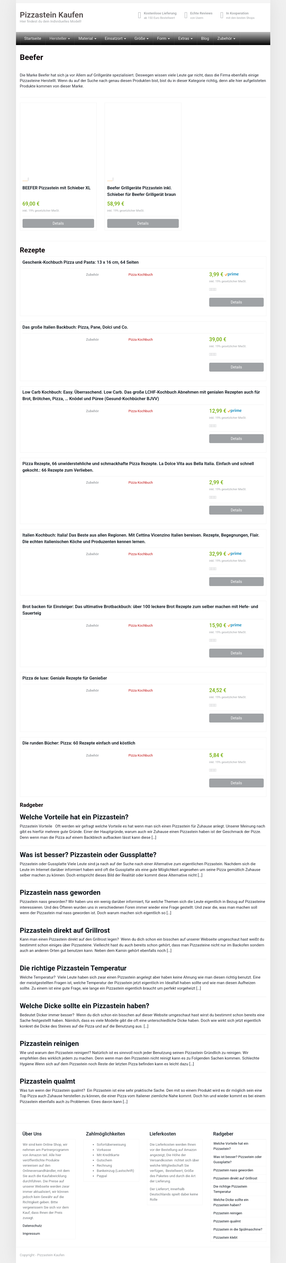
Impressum (31, 1234)
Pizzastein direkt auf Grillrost (65, 930)
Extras (185, 38)
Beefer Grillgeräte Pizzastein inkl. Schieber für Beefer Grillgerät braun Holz (141, 191)
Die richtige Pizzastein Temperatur (73, 968)
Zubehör (226, 38)
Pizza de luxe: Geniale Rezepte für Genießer (65, 678)
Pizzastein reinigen (49, 1043)
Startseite (32, 38)
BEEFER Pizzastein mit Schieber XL (57, 187)
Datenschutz (32, 1226)
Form (163, 38)
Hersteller (60, 38)
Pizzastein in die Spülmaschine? (237, 1229)
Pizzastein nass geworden (60, 892)
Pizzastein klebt (225, 1237)
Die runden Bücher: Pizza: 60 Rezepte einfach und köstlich (79, 743)
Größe (141, 38)
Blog (205, 38)
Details (58, 223)
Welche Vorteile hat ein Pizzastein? (74, 817)
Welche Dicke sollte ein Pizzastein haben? (84, 1006)
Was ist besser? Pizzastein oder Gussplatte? (88, 855)
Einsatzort (115, 38)
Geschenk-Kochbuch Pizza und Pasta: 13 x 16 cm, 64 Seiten (81, 262)
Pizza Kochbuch (140, 275)
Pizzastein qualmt (47, 1081)
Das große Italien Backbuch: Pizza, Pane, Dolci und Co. (75, 327)
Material (87, 38)
